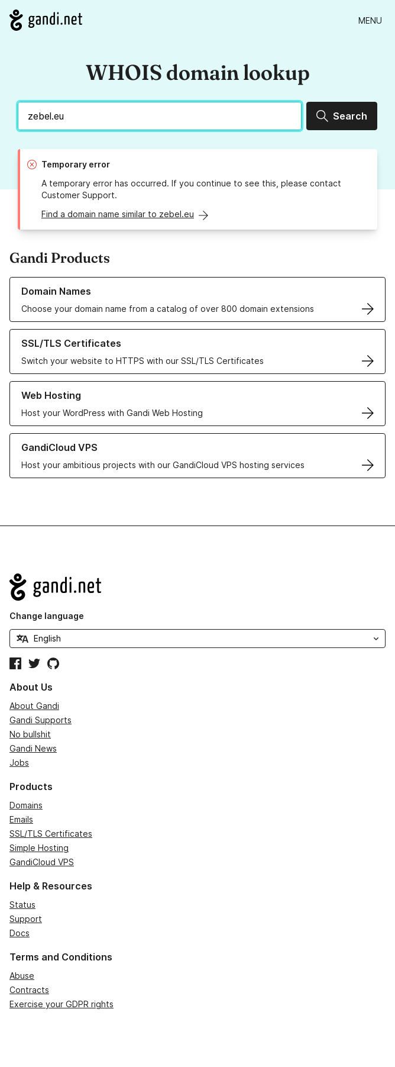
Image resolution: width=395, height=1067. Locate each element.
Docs (19, 933)
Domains (26, 805)
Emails (21, 819)
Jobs (19, 762)
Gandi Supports (40, 720)
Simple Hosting (39, 848)
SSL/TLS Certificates (50, 834)
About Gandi (34, 706)
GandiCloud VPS (41, 862)
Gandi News (33, 748)
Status (22, 905)
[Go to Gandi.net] (45, 20)
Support (25, 919)
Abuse (21, 976)
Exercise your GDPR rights (61, 1004)
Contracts (29, 990)
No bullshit (30, 734)
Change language (46, 616)
